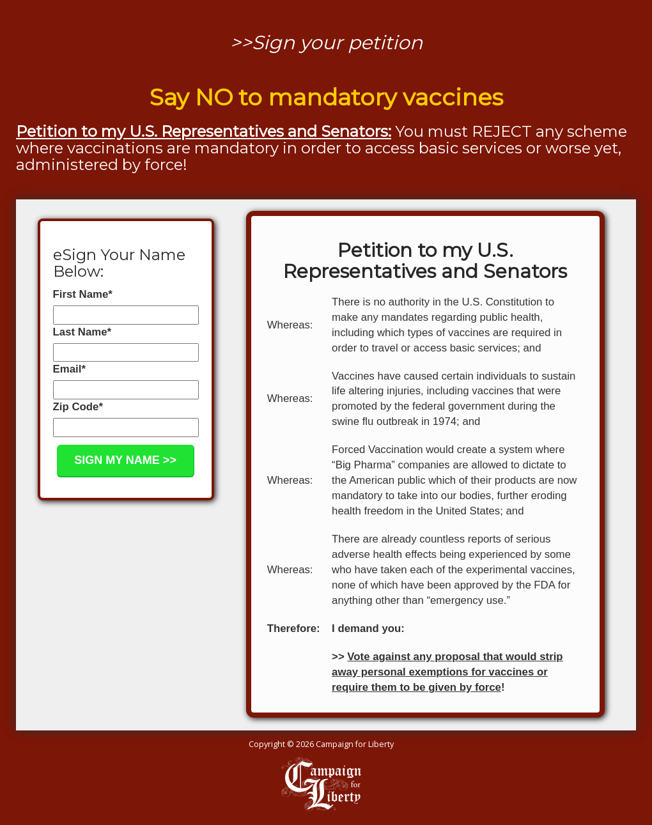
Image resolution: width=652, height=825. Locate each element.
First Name (83, 294)
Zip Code (78, 407)
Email (69, 369)
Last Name (82, 332)
